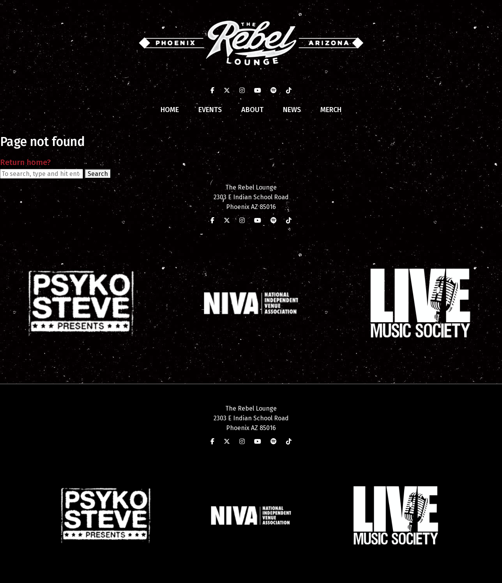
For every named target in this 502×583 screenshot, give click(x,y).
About (252, 109)
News (292, 109)
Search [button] (98, 173)
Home (170, 109)
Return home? (25, 162)
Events (210, 109)
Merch (330, 109)
